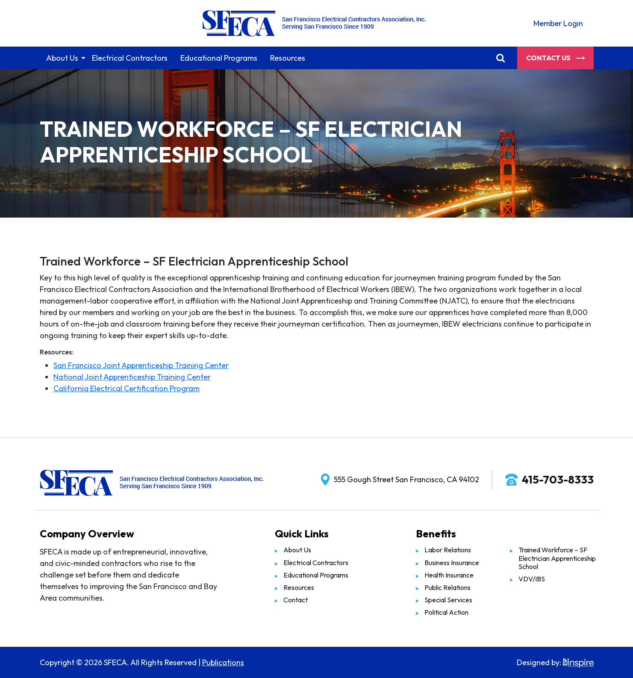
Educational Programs (218, 58)
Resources (287, 58)
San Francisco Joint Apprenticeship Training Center (141, 365)
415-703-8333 (558, 479)
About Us (62, 58)
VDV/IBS (531, 579)
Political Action (446, 612)
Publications (223, 662)
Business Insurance (451, 562)
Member (558, 23)
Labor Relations (447, 549)
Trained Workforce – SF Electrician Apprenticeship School (557, 557)
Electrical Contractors (130, 58)
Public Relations (447, 587)
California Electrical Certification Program (126, 388)
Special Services (448, 599)
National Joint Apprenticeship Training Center (132, 377)
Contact (295, 599)
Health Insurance (449, 575)
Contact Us (555, 57)
